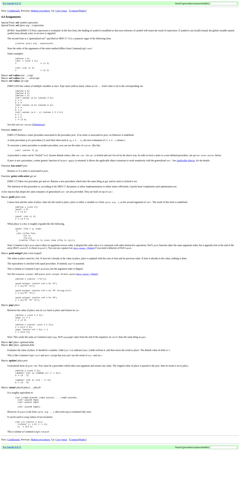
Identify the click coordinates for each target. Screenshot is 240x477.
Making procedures (40, 10)
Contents (74, 10)
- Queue (83, 261)
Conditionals (13, 10)
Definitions (38, 132)
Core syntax (61, 10)
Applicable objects (185, 168)
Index (83, 10)
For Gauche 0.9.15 (12, 3)
